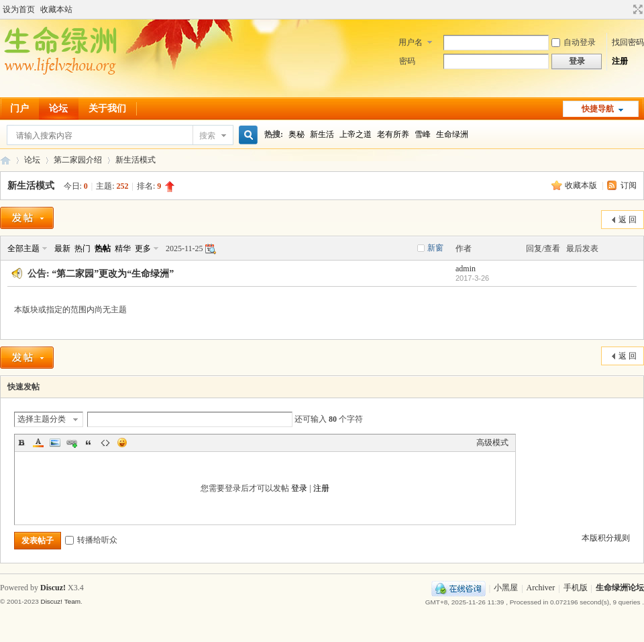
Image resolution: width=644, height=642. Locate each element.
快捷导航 (598, 108)
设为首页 (19, 9)
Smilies (122, 442)
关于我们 (107, 108)
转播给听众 (91, 540)
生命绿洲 (452, 134)
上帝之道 (355, 134)
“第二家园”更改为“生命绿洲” (113, 274)
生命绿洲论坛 (620, 588)
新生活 (322, 134)
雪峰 (423, 134)
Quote (88, 442)
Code (105, 442)
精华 (123, 248)
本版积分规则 (606, 538)
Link (71, 442)
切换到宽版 (636, 9)
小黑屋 (506, 588)
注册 (620, 61)
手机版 (576, 588)
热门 (82, 248)
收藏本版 (582, 185)
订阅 (629, 185)
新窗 (435, 248)
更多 (143, 248)
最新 (62, 248)
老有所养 (393, 134)
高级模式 (492, 442)
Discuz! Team (60, 601)
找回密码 (628, 42)
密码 (407, 61)
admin (465, 268)
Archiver (541, 588)
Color (38, 442)
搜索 (207, 135)
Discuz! (53, 587)
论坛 (58, 108)
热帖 (103, 248)
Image (55, 442)
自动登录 (573, 42)
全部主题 (23, 248)
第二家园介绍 (78, 160)
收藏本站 (56, 9)
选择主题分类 (41, 419)
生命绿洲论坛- (5, 160)
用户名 (410, 42)
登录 (299, 488)
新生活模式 (135, 160)
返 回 (628, 219)
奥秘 (296, 134)
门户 (19, 108)
